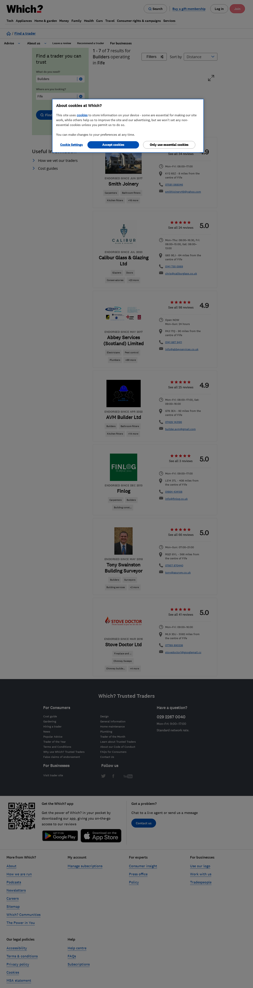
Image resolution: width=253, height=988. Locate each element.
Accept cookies (113, 145)
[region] (128, 126)
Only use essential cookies (169, 145)
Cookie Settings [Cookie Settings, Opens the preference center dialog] (71, 145)
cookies (82, 115)
